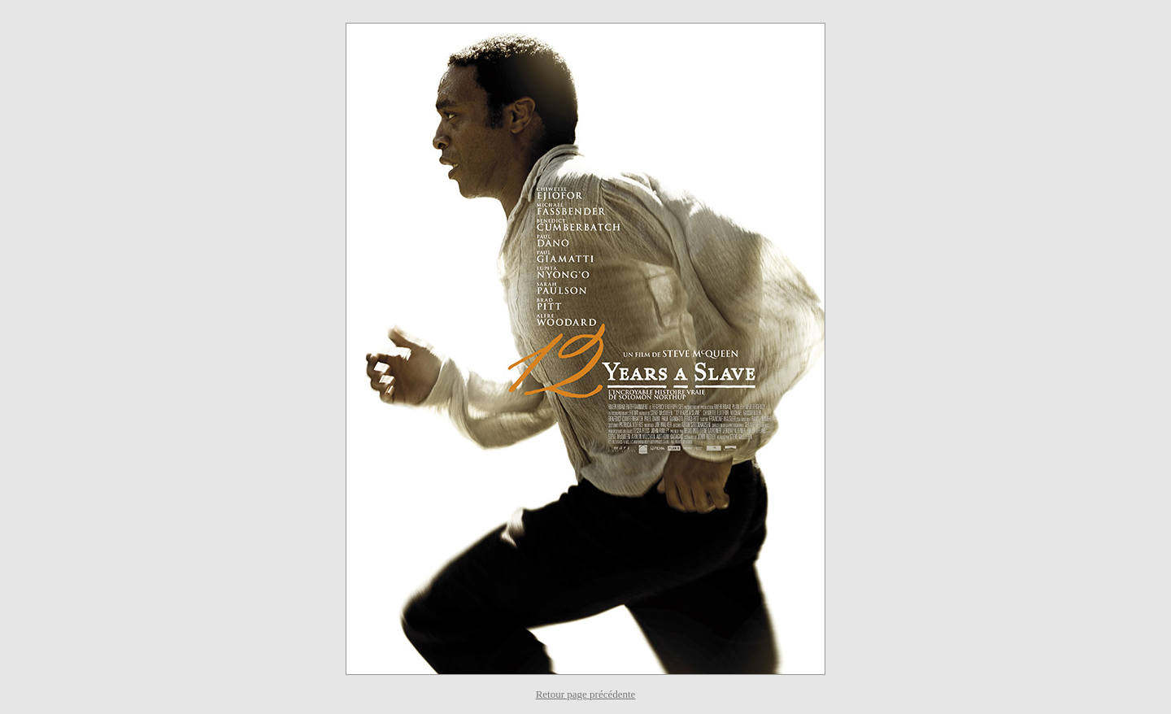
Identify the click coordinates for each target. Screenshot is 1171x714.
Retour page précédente (586, 694)
